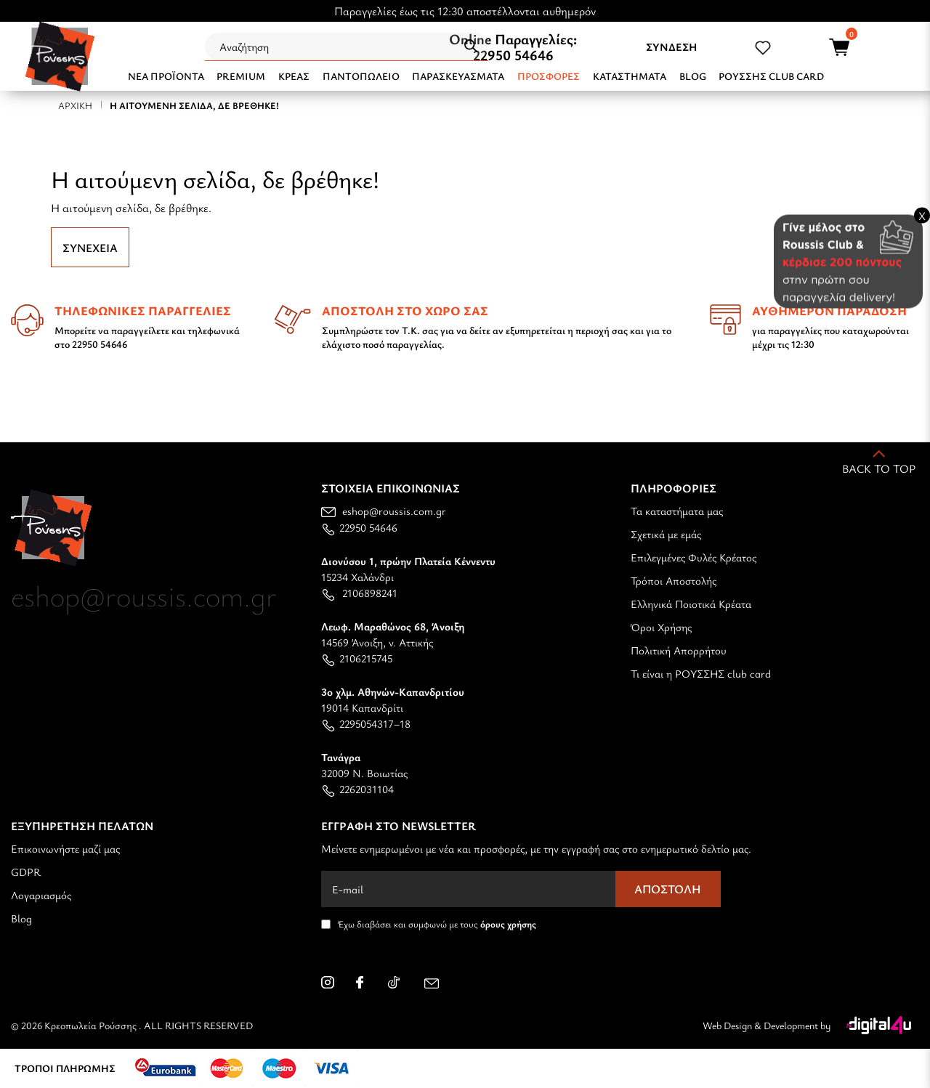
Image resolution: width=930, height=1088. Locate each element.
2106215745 (356, 658)
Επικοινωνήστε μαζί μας (65, 848)
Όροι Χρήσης (661, 627)
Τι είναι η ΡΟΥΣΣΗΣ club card (701, 673)
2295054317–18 (366, 723)
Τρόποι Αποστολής (673, 580)
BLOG (692, 76)
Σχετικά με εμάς (666, 534)
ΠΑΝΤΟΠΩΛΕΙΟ (361, 76)
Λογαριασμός (41, 895)
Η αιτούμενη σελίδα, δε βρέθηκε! (194, 105)
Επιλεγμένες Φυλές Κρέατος (693, 557)
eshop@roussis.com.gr (383, 510)
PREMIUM (241, 76)
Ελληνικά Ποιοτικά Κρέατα (691, 603)
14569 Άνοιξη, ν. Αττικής (392, 634)
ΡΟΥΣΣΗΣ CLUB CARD (771, 76)
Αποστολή (667, 889)
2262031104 (357, 789)
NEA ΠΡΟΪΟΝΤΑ (166, 76)
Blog (21, 918)
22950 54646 (513, 55)
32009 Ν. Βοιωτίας (364, 765)
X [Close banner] (922, 215)
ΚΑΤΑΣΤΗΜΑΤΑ (629, 76)
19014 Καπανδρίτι (392, 699)
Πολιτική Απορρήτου (679, 650)
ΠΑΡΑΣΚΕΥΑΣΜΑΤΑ (458, 76)
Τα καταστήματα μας (677, 510)
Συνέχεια (90, 248)
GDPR (26, 871)
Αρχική (75, 105)
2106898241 (359, 592)
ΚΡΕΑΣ (294, 76)
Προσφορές (548, 76)
